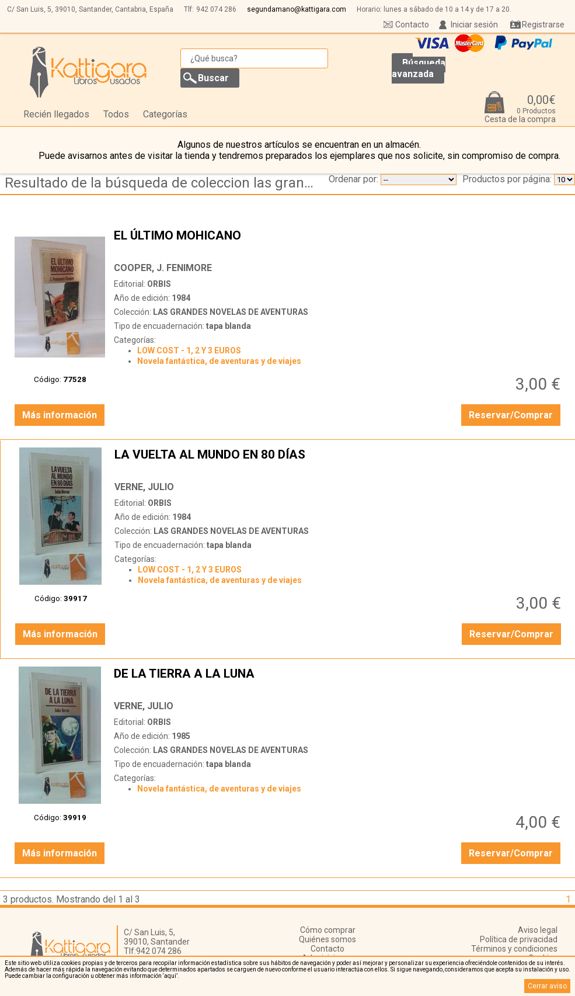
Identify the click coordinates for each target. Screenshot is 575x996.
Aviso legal (537, 930)
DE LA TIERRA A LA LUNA (338, 681)
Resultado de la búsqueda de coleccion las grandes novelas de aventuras (165, 183)
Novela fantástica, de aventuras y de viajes (219, 361)
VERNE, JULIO (144, 486)
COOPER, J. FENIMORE (163, 267)
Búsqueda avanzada (418, 68)
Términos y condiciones (514, 948)
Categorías (165, 114)
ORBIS (159, 284)
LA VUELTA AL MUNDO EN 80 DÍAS (339, 461)
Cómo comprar (328, 930)
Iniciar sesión (474, 24)
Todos (116, 114)
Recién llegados (56, 114)
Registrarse (543, 24)
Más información (59, 415)
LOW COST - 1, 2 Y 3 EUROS (189, 350)
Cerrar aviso (547, 986)
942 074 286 (216, 9)
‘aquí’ (170, 976)
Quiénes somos (327, 939)
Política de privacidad (518, 939)
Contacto (412, 24)
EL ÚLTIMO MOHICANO (338, 242)
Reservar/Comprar (511, 415)
